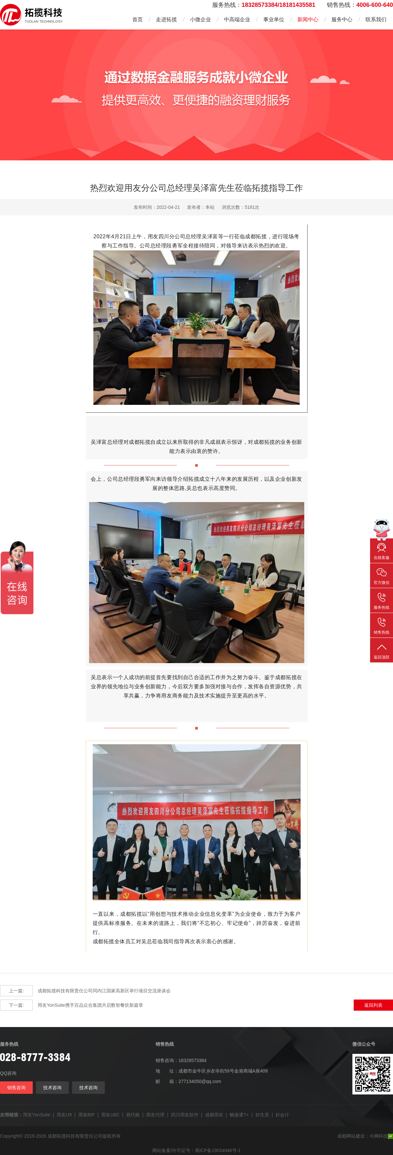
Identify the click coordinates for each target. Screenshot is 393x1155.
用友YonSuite (36, 1114)
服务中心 (341, 19)
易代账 (133, 1114)
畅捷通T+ (239, 1114)
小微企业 (200, 19)
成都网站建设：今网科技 (365, 1136)
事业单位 (273, 19)
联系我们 (375, 19)
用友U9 (64, 1114)
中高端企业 (237, 19)
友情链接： (11, 1114)
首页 (137, 19)
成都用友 (214, 1114)
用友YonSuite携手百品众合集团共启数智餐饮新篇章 (71, 1005)
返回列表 (373, 1005)
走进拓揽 (166, 19)
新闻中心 (307, 19)
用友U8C (110, 1114)
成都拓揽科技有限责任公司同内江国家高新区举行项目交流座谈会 (85, 990)
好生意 (262, 1114)
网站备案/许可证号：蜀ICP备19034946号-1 (196, 1150)
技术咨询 (52, 1087)
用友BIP (86, 1114)
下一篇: (16, 1005)
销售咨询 (16, 1087)
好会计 (282, 1114)
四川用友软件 (184, 1114)
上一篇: (16, 990)
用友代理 (155, 1114)
